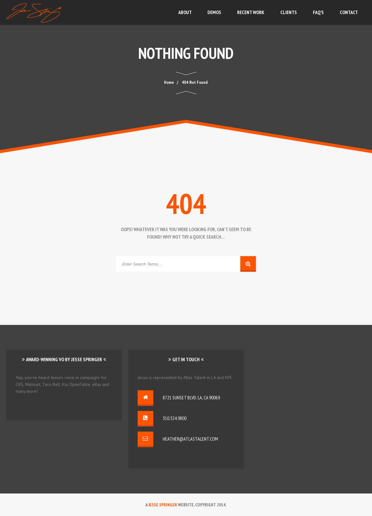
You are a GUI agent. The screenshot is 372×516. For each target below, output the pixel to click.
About (185, 12)
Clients (288, 12)
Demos (214, 12)
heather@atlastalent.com (190, 439)
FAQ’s (318, 12)
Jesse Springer (162, 505)
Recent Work (250, 12)
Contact (349, 12)
